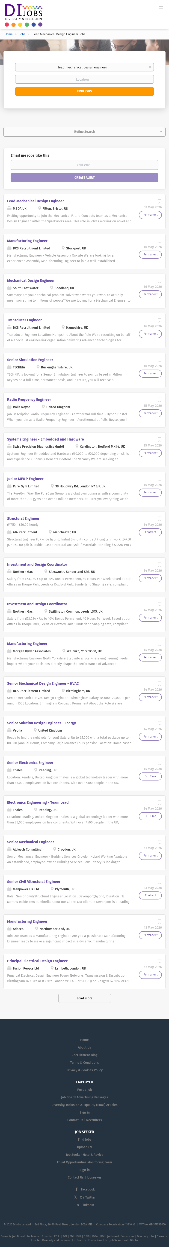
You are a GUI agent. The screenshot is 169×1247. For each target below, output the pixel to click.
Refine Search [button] (84, 132)
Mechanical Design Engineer (31, 280)
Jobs (22, 34)
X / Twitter (88, 1197)
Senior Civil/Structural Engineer (33, 881)
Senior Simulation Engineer (30, 360)
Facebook (88, 1189)
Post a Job (84, 1090)
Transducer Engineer (24, 320)
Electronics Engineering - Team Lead (38, 802)
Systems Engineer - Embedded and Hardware (45, 439)
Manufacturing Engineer (27, 241)
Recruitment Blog (84, 1055)
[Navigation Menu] (161, 8)
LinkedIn (88, 1205)
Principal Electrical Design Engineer (37, 961)
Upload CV (84, 1147)
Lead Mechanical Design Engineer (35, 201)
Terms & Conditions (84, 1063)
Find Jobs (84, 91)
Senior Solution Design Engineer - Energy (41, 723)
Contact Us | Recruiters (84, 1120)
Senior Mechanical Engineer (30, 842)
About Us (84, 1047)
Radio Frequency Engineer (29, 399)
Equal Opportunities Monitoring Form (84, 1162)
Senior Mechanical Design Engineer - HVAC (43, 683)
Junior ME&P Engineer (25, 479)
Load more (84, 998)
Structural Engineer (23, 518)
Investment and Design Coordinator (37, 564)
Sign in (85, 1112)
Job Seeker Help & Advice (84, 1155)
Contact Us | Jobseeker (84, 1177)
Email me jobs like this (30, 155)
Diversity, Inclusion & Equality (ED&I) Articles (84, 1105)
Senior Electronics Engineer (30, 763)
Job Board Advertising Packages (84, 1097)
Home (9, 34)
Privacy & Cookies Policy (84, 1070)
